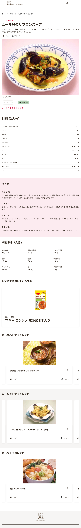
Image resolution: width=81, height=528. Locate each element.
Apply (67, 4)
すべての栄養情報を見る (13, 108)
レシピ (10, 14)
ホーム (4, 14)
